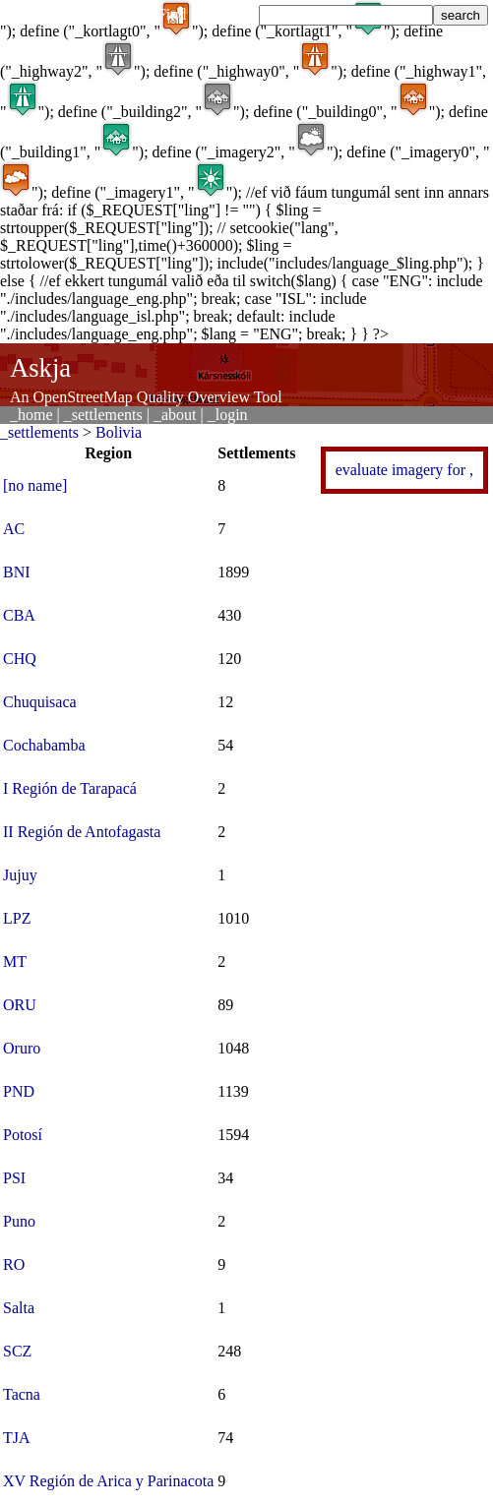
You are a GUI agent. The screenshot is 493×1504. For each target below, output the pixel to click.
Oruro (21, 1048)
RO (14, 1264)
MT (15, 961)
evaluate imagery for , (404, 469)
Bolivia (118, 432)
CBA (19, 615)
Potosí (22, 1134)
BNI (17, 572)
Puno (19, 1221)
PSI (14, 1178)
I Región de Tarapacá (70, 788)
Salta (18, 1307)
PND (18, 1091)
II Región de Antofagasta (81, 831)
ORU (19, 1004)
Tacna (21, 1394)
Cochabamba (44, 745)
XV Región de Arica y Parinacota (108, 1481)
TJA (17, 1437)
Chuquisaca (40, 701)
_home (31, 414)
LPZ (17, 918)
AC (14, 528)
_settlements (103, 414)
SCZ (17, 1351)
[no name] (35, 485)
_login (228, 414)
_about (175, 414)
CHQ (19, 658)
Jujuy (20, 875)
